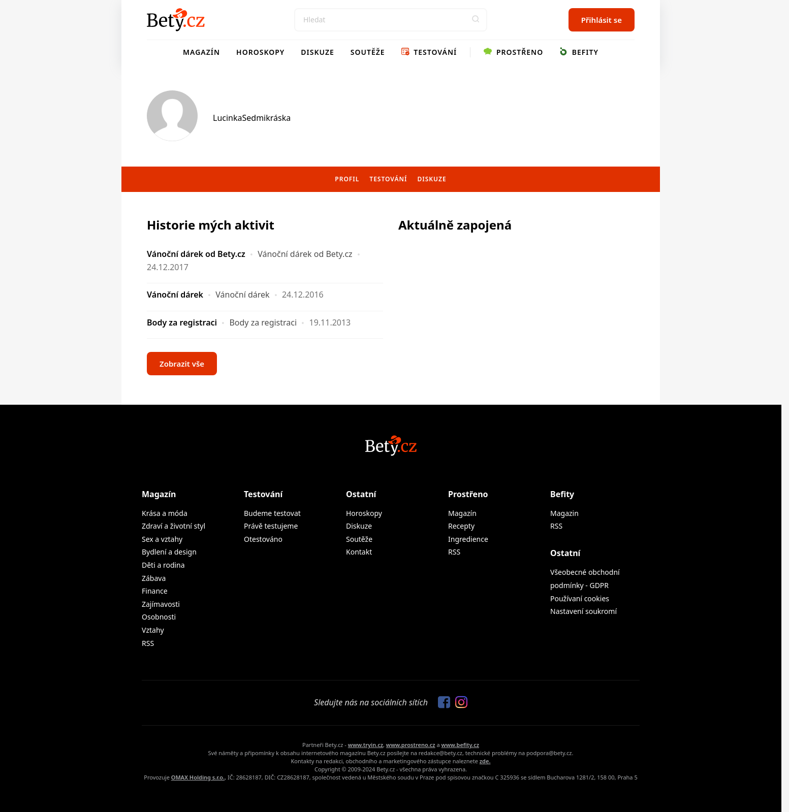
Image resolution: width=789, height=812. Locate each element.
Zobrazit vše (182, 364)
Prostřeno (513, 52)
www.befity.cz (460, 745)
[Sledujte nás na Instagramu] (458, 703)
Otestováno (263, 539)
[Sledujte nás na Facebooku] (441, 703)
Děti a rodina (163, 565)
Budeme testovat (272, 513)
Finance (155, 591)
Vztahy (153, 630)
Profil (347, 179)
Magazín (201, 52)
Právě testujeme (271, 526)
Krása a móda (164, 513)
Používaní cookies (579, 598)
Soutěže (368, 52)
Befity (578, 52)
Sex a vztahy (162, 539)
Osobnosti (159, 617)
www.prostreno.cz (410, 745)
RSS (148, 643)
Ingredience (468, 539)
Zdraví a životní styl (173, 526)
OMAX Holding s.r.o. (198, 777)
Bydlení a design (169, 552)
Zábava (154, 578)
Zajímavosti (161, 604)
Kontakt (359, 552)
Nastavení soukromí (583, 611)
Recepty (461, 526)
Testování (429, 52)
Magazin (564, 513)
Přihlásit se (601, 20)
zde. (485, 761)
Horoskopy (260, 52)
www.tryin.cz (365, 745)
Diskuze (317, 52)
